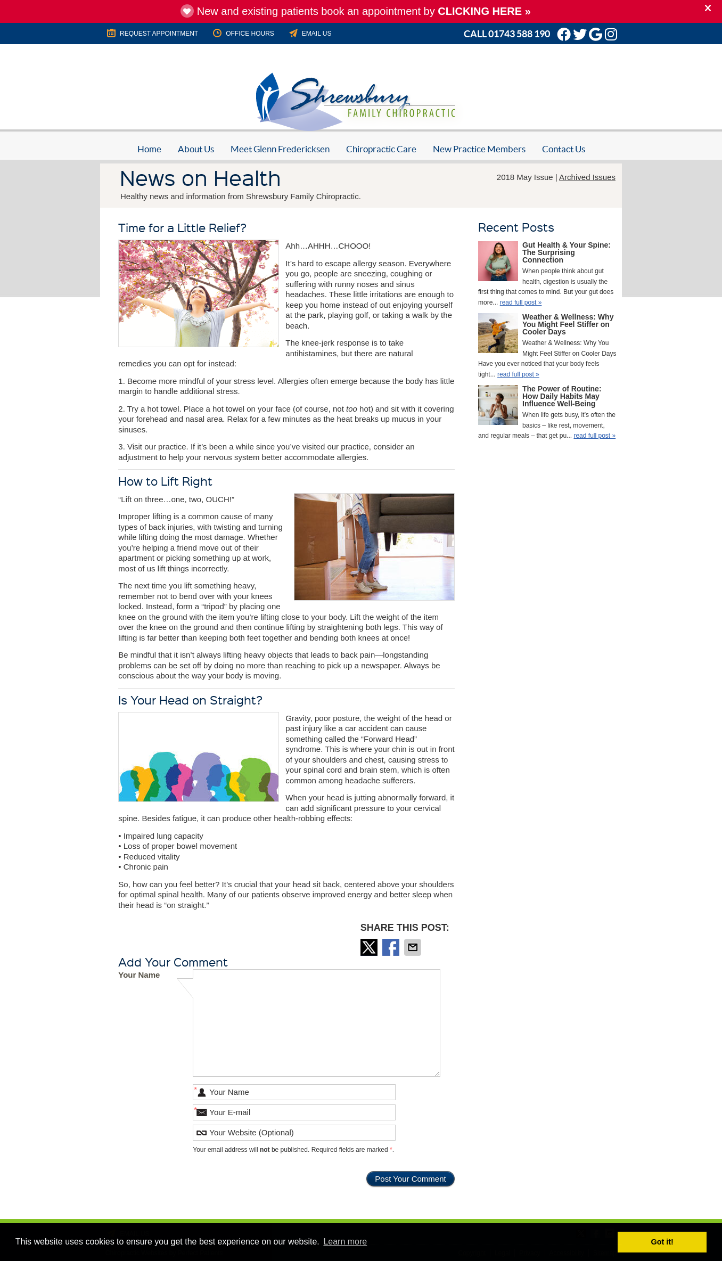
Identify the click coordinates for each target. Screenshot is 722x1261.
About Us (196, 149)
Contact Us (563, 149)
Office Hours (242, 33)
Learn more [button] (345, 1241)
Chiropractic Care (381, 149)
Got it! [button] (662, 1242)
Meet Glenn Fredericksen (280, 149)
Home (149, 149)
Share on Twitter (370, 947)
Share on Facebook (391, 947)
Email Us (310, 33)
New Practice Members (479, 149)
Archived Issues (587, 177)
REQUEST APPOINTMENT (151, 33)
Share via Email (413, 947)
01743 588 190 (519, 33)
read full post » (521, 302)
